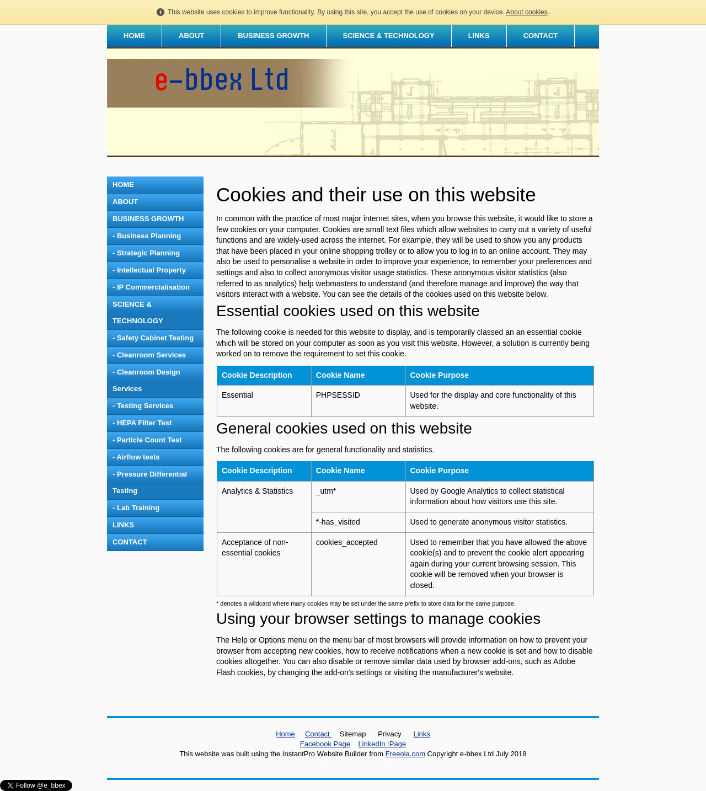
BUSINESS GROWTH (273, 35)
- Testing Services (143, 406)
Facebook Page (325, 744)
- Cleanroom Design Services (146, 380)
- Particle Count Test (147, 440)
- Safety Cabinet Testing (153, 338)
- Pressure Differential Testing (150, 482)
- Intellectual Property (149, 270)
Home (285, 734)
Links (421, 734)
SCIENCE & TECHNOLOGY (389, 35)
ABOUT (191, 35)
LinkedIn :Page (382, 744)
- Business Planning (147, 236)
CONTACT (540, 35)
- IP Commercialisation (151, 287)
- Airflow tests (136, 457)
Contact (318, 734)
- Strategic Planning (146, 253)
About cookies (526, 12)
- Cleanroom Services (149, 355)
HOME (134, 35)
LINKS (479, 35)
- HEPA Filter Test (142, 423)
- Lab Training (136, 508)
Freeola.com (405, 754)
